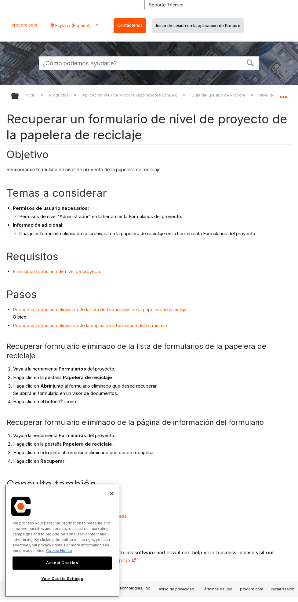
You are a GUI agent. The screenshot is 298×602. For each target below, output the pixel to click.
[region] (62, 540)
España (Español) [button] (72, 25)
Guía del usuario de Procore (219, 95)
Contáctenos (130, 25)
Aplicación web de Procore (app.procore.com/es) (130, 95)
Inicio (31, 95)
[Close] (111, 493)
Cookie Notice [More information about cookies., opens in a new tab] (59, 550)
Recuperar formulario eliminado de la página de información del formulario (90, 325)
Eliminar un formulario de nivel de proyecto (57, 271)
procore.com (24, 25)
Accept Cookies (62, 562)
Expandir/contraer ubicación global (283, 94)
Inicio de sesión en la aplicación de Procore (198, 25)
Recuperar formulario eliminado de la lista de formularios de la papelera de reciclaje (100, 309)
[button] (250, 62)
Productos (59, 95)
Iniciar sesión (282, 589)
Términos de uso (217, 589)
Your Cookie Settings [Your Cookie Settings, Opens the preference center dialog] (62, 578)
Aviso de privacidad (176, 589)
